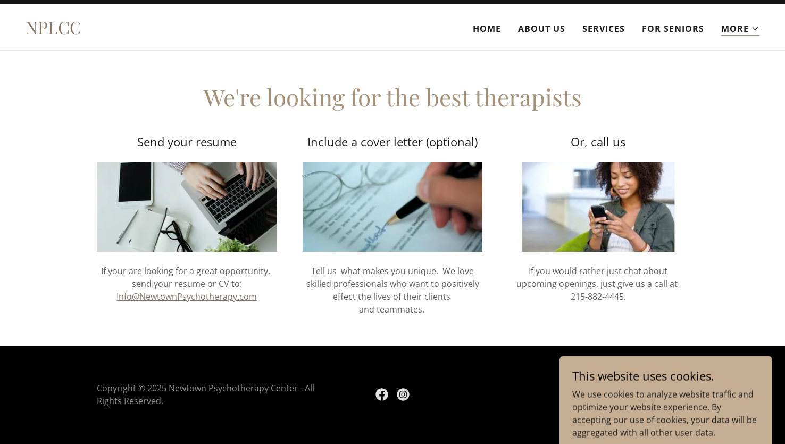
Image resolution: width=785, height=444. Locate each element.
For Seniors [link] (673, 29)
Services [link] (603, 29)
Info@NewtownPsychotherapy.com (186, 296)
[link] (53, 31)
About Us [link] (541, 29)
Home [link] (487, 29)
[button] (740, 29)
